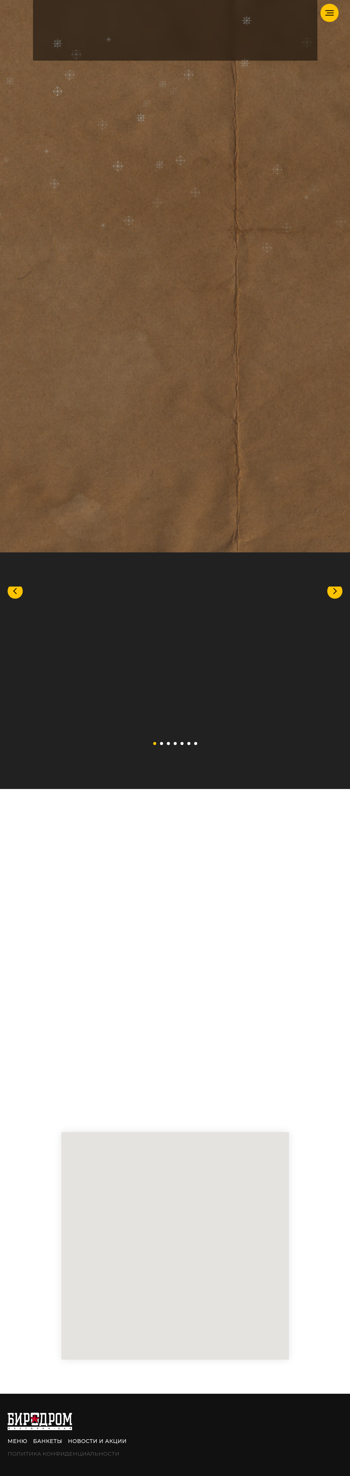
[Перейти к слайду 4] (175, 743)
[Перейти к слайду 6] (188, 743)
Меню (17, 1441)
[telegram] (82, 1109)
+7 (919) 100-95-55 (153, 967)
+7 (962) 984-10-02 (207, 979)
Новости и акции (97, 1441)
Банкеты (47, 1441)
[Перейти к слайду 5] (182, 743)
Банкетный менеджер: (124, 979)
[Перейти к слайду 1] (154, 743)
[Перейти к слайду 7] (195, 743)
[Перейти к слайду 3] (168, 743)
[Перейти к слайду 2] (161, 743)
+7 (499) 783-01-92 (166, 955)
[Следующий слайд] (334, 659)
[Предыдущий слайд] (15, 659)
